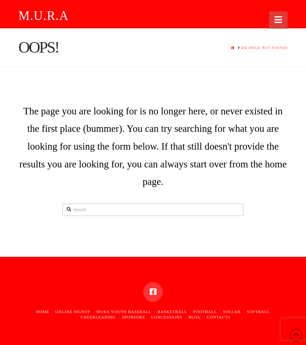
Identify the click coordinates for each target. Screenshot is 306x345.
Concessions (166, 317)
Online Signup (72, 311)
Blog (195, 317)
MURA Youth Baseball (124, 311)
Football (205, 311)
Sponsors (133, 317)
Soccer (232, 311)
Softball (258, 311)
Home (42, 311)
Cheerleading (98, 317)
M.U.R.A (43, 15)
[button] (278, 19)
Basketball (172, 311)
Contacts (218, 317)
